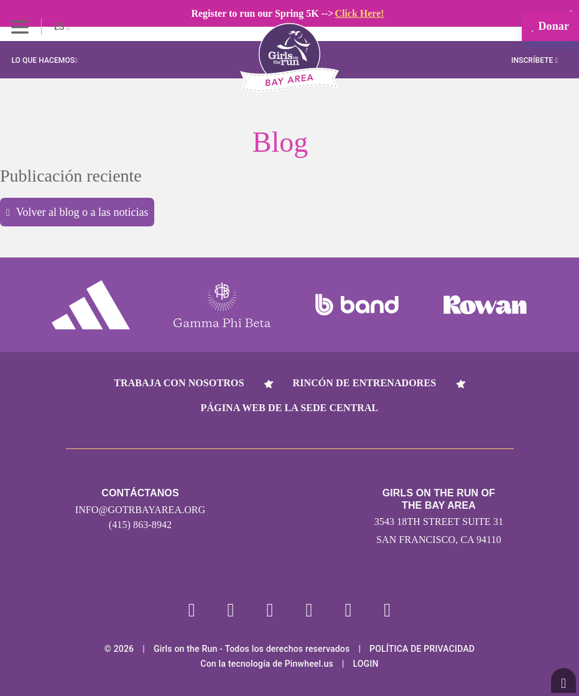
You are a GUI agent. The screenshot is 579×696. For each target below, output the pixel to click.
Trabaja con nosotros (179, 383)
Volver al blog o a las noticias (77, 212)
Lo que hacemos (44, 60)
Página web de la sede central (290, 407)
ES (62, 27)
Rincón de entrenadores (365, 383)
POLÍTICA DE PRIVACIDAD (422, 649)
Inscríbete (534, 60)
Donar (550, 26)
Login (365, 664)
